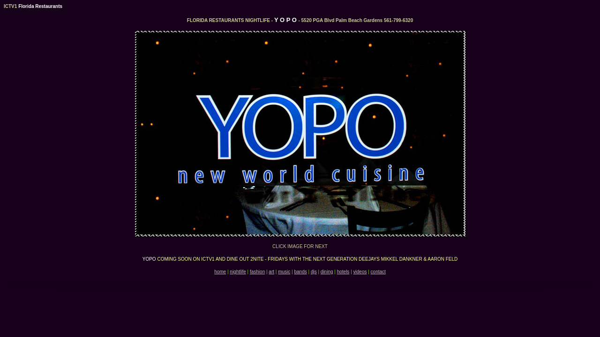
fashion (257, 271)
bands (300, 271)
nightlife (238, 271)
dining (327, 271)
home (220, 271)
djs (314, 271)
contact (378, 271)
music (284, 271)
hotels (343, 271)
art (271, 271)
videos (360, 271)
